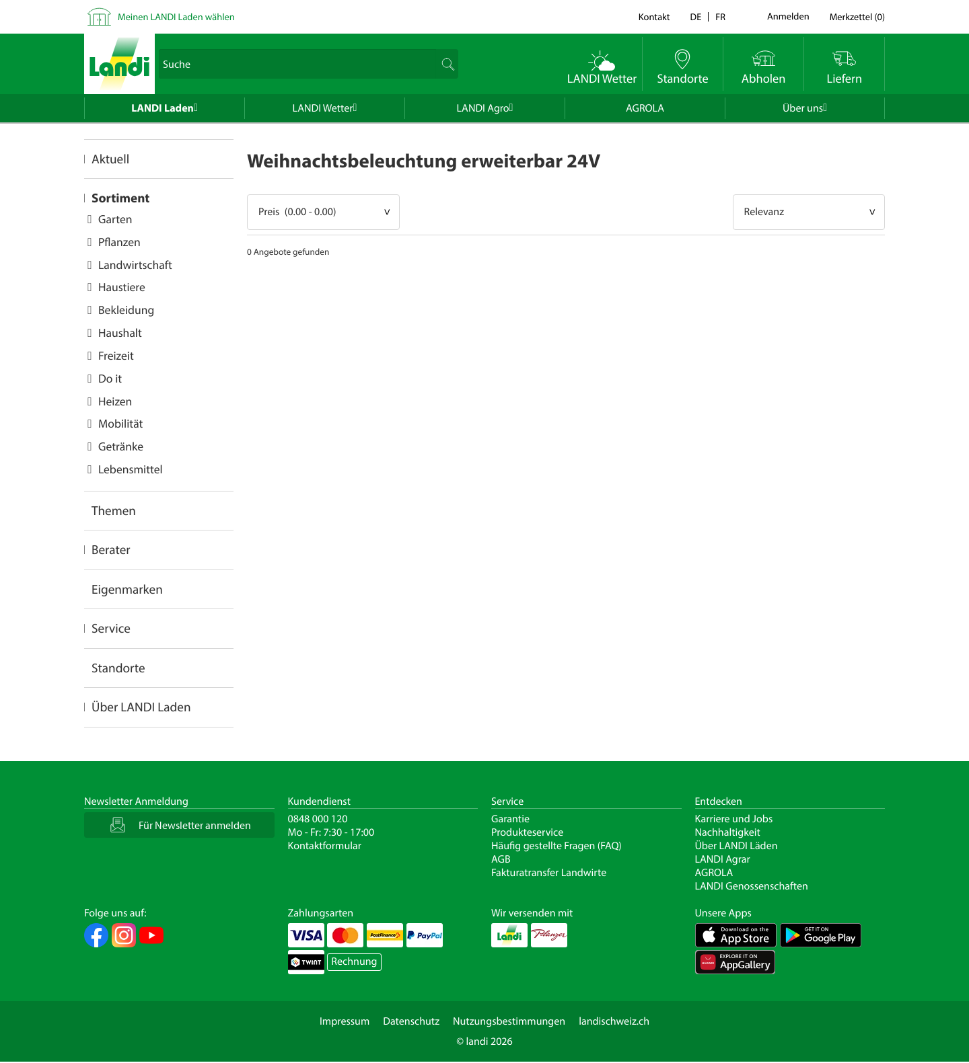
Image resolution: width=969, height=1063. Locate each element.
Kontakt (654, 16)
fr (720, 16)
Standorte (118, 668)
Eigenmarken (127, 589)
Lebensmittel (130, 469)
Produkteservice (527, 832)
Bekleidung (126, 309)
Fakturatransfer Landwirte (548, 872)
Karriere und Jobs (734, 819)
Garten (115, 219)
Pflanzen (119, 241)
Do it (110, 378)
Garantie (510, 819)
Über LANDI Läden (736, 846)
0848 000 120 (318, 819)
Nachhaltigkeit (727, 832)
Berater (111, 549)
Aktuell (110, 159)
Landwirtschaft (135, 264)
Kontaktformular (325, 846)
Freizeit (116, 355)
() (857, 16)
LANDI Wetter (323, 108)
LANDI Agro (483, 108)
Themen (114, 510)
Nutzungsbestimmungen (509, 1021)
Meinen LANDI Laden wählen (176, 16)
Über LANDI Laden (141, 707)
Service (111, 628)
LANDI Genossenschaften (751, 886)
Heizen (115, 401)
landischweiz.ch (614, 1021)
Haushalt (120, 332)
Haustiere (121, 286)
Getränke (120, 446)
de (696, 16)
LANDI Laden (162, 108)
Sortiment (120, 198)
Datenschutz (411, 1021)
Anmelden (788, 16)
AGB (501, 859)
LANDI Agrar (722, 859)
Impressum (344, 1021)
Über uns (803, 108)
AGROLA (645, 108)
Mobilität (120, 423)
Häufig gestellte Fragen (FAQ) (556, 846)
